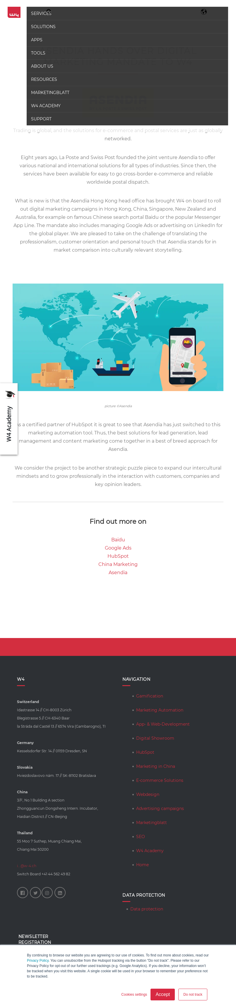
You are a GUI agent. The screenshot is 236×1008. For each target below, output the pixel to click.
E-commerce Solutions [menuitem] (159, 780)
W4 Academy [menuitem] (45, 105)
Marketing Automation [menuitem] (159, 710)
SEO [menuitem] (140, 836)
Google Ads (118, 548)
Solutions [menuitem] (43, 26)
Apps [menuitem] (36, 39)
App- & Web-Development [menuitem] (163, 724)
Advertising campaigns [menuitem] (160, 808)
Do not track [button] (192, 994)
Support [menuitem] (41, 119)
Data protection (146, 909)
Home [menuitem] (142, 864)
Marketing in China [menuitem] (155, 766)
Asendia (118, 572)
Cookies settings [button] (134, 994)
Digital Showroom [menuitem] (155, 738)
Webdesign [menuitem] (147, 794)
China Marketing (118, 564)
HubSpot (118, 556)
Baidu (118, 540)
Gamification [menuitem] (149, 696)
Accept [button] (162, 994)
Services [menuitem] (41, 13)
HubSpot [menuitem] (145, 752)
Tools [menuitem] (38, 53)
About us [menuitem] (42, 66)
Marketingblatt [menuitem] (50, 92)
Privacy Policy (38, 960)
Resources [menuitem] (44, 79)
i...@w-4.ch (26, 866)
